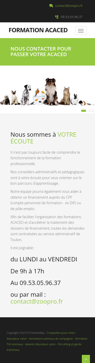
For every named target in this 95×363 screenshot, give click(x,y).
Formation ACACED (38, 29)
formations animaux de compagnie (51, 338)
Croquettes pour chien (61, 333)
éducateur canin (17, 338)
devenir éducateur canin (40, 344)
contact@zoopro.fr (69, 5)
